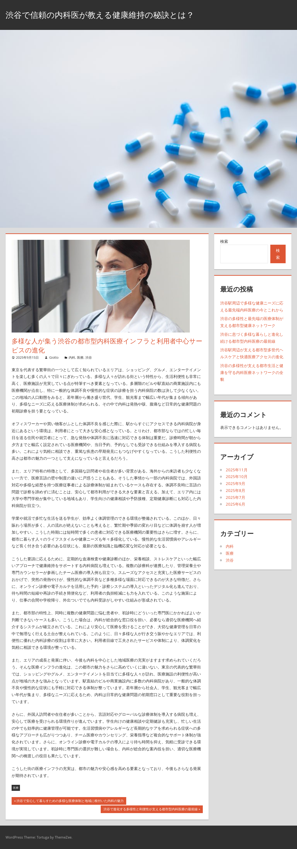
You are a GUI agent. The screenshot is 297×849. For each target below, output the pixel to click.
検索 (224, 241)
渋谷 (88, 357)
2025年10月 (237, 476)
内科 (72, 357)
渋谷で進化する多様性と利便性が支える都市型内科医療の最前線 (150, 809)
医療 (80, 357)
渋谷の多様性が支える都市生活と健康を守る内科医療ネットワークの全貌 (251, 372)
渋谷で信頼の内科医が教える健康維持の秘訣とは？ (103, 14)
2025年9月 (235, 483)
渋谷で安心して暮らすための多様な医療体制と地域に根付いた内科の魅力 (70, 801)
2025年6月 (235, 504)
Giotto (53, 357)
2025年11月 (237, 469)
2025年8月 (235, 490)
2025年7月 (235, 497)
